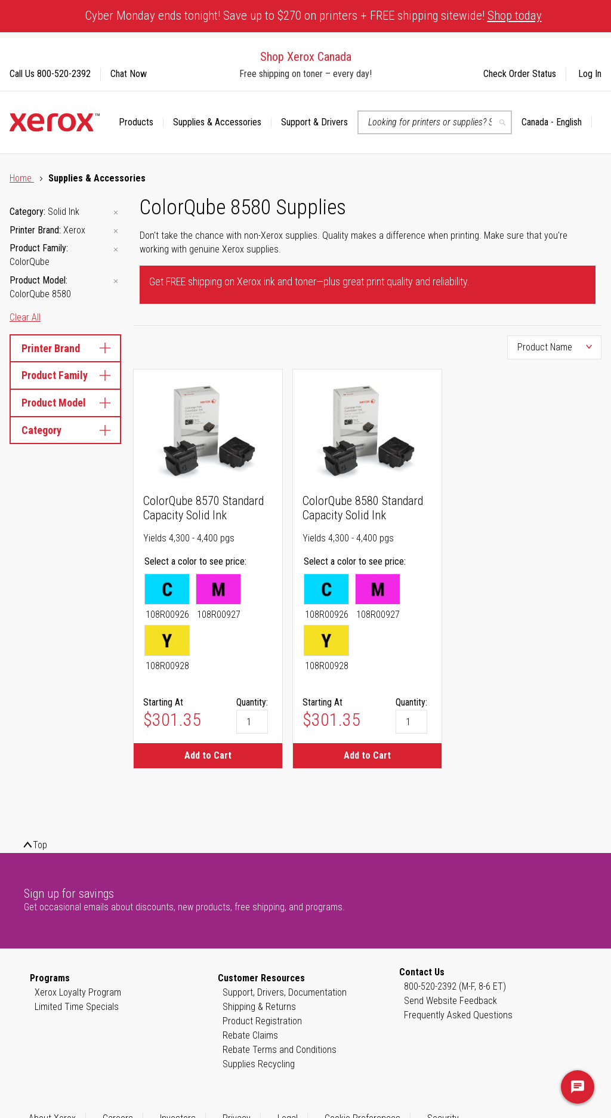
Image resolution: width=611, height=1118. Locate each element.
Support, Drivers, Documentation (285, 992)
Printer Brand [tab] (65, 348)
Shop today (514, 15)
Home (22, 178)
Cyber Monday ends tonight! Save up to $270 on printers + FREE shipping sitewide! (313, 15)
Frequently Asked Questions (458, 1015)
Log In (589, 73)
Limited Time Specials (77, 1006)
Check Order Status (519, 73)
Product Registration (262, 1021)
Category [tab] (65, 430)
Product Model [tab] (65, 402)
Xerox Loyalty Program (78, 992)
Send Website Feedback (450, 1000)
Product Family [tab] (65, 375)
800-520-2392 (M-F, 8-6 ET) (455, 986)
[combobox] (434, 122)
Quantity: (252, 702)
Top (40, 845)
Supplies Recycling (259, 1064)
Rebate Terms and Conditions (280, 1049)
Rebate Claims (250, 1035)
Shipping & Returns (259, 1006)
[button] (556, 122)
